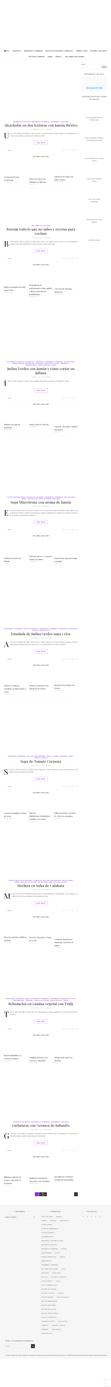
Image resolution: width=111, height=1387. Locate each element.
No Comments (46, 377)
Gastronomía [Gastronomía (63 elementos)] (46, 1253)
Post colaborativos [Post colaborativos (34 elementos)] (49, 1285)
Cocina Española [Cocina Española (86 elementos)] (47, 1232)
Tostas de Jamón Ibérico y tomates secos (94, 118)
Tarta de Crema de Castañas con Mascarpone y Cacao (15, 689)
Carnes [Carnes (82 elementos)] (44, 1220)
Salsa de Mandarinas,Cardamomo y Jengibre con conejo (40, 816)
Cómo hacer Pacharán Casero (94, 180)
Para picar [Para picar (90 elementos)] (56, 1273)
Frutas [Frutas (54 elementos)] (64, 1249)
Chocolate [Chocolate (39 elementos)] (64, 1220)
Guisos (11, 880)
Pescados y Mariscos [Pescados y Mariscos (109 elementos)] (59, 1277)
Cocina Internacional (16, 497)
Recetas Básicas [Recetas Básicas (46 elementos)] (47, 1297)
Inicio (6, 51)
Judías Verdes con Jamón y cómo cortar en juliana (40, 370)
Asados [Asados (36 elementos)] (59, 1216)
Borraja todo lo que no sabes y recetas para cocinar (41, 231)
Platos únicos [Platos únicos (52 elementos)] (46, 1281)
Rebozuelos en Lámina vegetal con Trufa (40, 1003)
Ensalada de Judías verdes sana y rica (40, 633)
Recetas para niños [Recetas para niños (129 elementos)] (48, 1305)
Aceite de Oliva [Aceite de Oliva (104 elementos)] (47, 1216)
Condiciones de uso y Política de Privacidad (47, 1355)
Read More (40, 143)
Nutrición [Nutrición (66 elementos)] (45, 1273)
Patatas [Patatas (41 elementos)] (44, 1277)
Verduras (56, 499)
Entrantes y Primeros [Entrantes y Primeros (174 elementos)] (49, 1249)
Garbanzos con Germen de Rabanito (41, 1125)
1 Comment (47, 129)
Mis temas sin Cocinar (74, 57)
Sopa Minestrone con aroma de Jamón (41, 502)
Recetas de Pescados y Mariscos (59, 51)
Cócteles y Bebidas (37, 57)
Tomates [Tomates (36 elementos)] (44, 1325)
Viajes (50, 57)
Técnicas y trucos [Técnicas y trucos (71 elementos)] (58, 1325)
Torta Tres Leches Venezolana (94, 200)
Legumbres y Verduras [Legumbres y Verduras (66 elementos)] (49, 1265)
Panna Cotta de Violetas (39, 424)
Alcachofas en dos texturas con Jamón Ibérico (40, 125)
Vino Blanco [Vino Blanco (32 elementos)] (56, 1329)
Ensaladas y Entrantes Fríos (16, 629)
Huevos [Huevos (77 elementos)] (62, 1257)
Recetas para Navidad (36, 756)
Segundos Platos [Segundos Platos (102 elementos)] (48, 1321)
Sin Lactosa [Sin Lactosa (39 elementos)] (62, 1321)
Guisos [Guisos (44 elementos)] (57, 1253)
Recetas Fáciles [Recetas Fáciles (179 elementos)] (63, 1297)
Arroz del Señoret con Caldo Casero (94, 159)
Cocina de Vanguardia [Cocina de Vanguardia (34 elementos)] (49, 1228)
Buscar (83, 64)
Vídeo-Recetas (44, 365)
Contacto (16, 51)
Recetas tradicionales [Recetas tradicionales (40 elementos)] (50, 1313)
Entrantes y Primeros (33, 51)
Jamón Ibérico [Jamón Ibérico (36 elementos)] (46, 1261)
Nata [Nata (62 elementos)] (63, 1269)
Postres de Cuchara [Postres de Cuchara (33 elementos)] (49, 1289)
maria (9, 150)
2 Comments (47, 1129)
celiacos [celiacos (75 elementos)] (53, 1220)
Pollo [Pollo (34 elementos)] (58, 1281)
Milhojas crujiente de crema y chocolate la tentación (12, 1180)
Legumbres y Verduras (60, 122)
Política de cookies (16, 1355)
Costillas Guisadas (94, 240)
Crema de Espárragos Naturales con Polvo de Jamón (64, 942)
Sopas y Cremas (45, 499)
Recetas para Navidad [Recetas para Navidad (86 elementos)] (49, 1301)
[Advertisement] (55, 1372)
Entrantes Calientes (21, 122)
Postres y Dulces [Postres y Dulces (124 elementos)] (48, 1293)
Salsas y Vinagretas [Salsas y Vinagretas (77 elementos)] (49, 1317)
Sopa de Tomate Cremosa (41, 761)
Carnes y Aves (81, 51)
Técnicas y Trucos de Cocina (47, 363)
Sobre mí (63, 1355)
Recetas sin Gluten (26, 363)
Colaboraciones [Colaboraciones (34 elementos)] (47, 1236)
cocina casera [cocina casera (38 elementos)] (46, 1224)
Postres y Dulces (97, 51)
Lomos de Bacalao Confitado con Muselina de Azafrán (94, 139)
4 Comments (45, 506)
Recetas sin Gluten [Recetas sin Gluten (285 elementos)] (48, 1309)
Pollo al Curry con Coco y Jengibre (94, 221)
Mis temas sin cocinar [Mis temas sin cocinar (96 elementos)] (49, 1269)
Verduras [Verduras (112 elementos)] (44, 1329)
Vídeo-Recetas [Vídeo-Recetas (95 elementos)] (46, 1333)
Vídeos (58, 57)
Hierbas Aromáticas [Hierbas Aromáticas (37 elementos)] (48, 1257)
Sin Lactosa (32, 499)
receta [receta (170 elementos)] (60, 1293)
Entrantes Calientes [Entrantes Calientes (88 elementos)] (49, 1244)
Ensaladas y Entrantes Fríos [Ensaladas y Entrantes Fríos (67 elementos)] (52, 1240)
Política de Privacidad (28, 1355)
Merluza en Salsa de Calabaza (40, 885)
